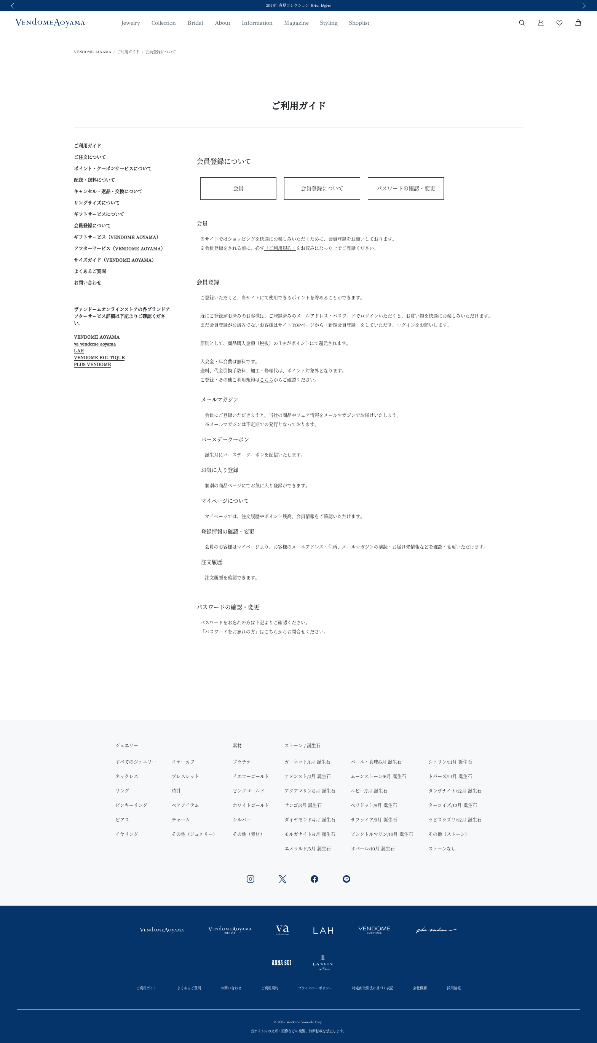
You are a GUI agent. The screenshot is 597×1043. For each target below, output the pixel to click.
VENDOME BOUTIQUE (99, 357)
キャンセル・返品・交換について (108, 191)
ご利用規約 (269, 988)
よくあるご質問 (90, 271)
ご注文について (90, 157)
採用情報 (454, 988)
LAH (79, 351)
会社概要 (420, 988)
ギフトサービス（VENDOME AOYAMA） (117, 237)
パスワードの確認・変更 (406, 188)
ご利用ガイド (128, 52)
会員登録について (160, 52)
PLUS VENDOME (92, 364)
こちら (271, 632)
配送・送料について (94, 180)
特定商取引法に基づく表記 (372, 988)
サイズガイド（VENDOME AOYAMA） (115, 260)
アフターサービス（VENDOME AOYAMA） (119, 249)
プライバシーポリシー (315, 988)
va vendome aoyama (95, 344)
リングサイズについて (97, 203)
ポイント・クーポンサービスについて (113, 169)
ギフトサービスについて (99, 214)
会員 (238, 188)
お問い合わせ (87, 283)
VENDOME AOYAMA (92, 52)
